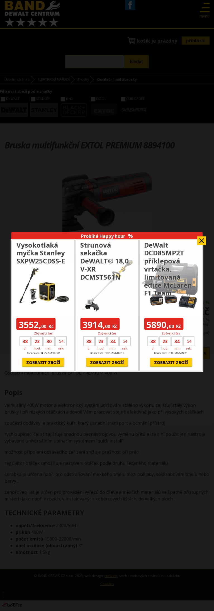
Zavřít (201, 239)
